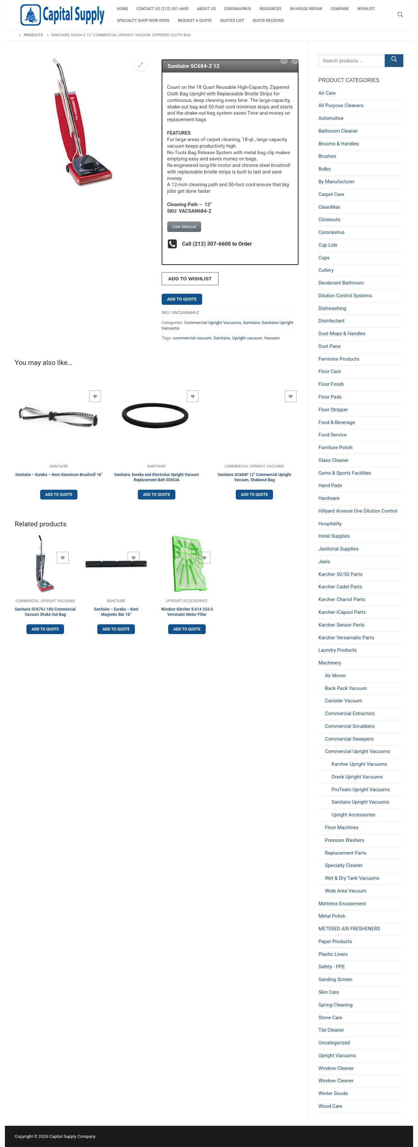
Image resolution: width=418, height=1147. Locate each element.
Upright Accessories (186, 599)
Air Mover (335, 676)
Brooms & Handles (338, 144)
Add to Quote (182, 297)
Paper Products (335, 941)
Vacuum (272, 336)
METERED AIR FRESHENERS (349, 929)
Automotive (331, 118)
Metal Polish (332, 916)
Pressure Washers (344, 840)
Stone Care (330, 1018)
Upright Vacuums (337, 1055)
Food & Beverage (336, 422)
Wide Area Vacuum (345, 891)
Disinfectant (331, 321)
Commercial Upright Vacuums (212, 320)
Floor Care (329, 371)
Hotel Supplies (334, 536)
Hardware (329, 498)
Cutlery (326, 270)
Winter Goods (333, 1093)
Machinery (329, 663)
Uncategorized (334, 1043)
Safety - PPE (331, 967)
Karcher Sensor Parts (341, 625)
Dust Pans (329, 346)
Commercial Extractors (350, 713)
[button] (141, 65)
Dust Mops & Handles (341, 333)
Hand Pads (330, 485)
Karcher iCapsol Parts (342, 612)
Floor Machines (342, 827)
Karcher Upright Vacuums (359, 764)
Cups (324, 258)
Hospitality (330, 524)
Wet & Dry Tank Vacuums (352, 878)
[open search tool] (400, 15)
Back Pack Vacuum (346, 688)
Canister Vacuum (343, 701)
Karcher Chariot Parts (341, 599)
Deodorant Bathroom (341, 283)
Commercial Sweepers (349, 739)
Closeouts (329, 219)
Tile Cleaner (331, 1030)
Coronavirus (331, 232)
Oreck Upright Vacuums (357, 777)
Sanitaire (251, 320)
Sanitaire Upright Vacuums (360, 802)
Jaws (324, 562)
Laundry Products (337, 650)
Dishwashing (332, 308)
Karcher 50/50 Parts (340, 574)
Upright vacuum (247, 336)
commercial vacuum (192, 336)
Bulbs (324, 169)
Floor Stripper (333, 410)
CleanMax (329, 207)
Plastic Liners (333, 954)
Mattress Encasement (342, 904)
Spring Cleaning (335, 1005)
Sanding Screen (335, 979)
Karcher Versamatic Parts (346, 638)
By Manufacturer (336, 182)
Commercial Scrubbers (350, 726)
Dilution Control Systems (345, 296)
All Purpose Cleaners (341, 105)
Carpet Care (331, 194)
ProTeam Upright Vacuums (360, 790)
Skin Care (328, 992)
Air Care (327, 93)
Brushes (327, 156)
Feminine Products (338, 359)
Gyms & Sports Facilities (344, 473)
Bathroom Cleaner (338, 131)
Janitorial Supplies (338, 549)
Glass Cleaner (333, 460)
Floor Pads (330, 397)
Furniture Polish (335, 448)
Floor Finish (331, 384)
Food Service (332, 435)
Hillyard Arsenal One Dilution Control (357, 511)
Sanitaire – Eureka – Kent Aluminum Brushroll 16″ (58, 472)
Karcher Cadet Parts (340, 587)
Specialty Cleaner (343, 865)
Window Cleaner (336, 1068)
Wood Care (330, 1106)
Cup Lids (327, 245)
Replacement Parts (345, 853)
